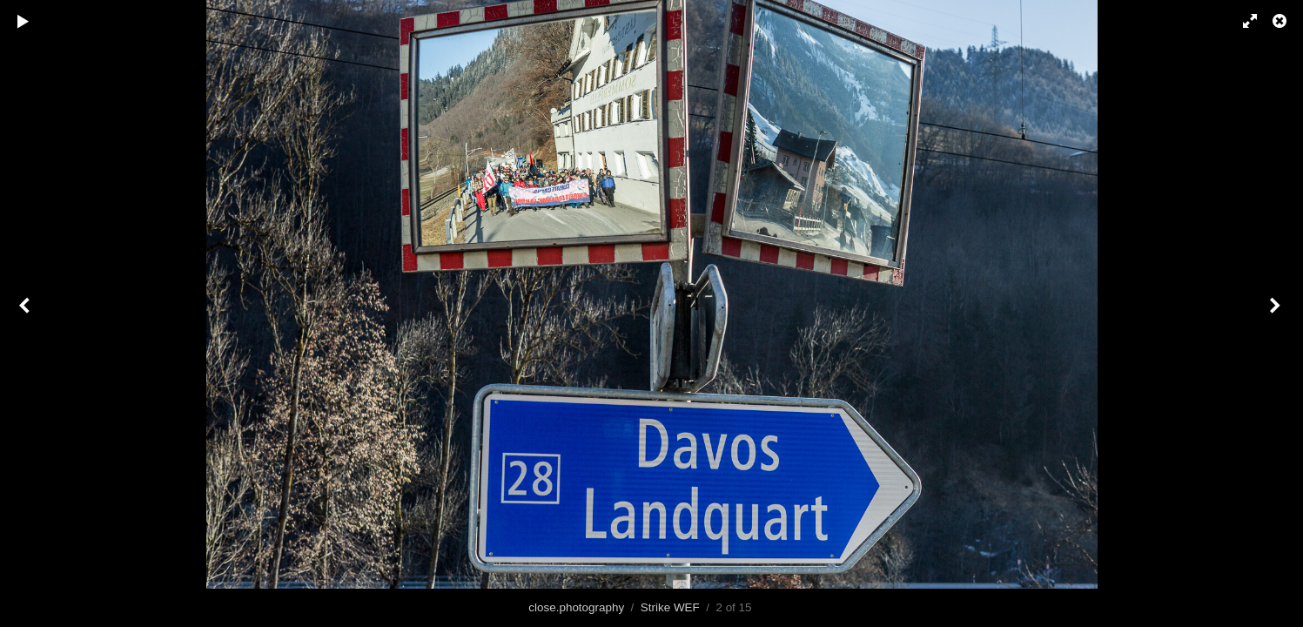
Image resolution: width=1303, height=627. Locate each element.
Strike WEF (670, 607)
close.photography (576, 607)
